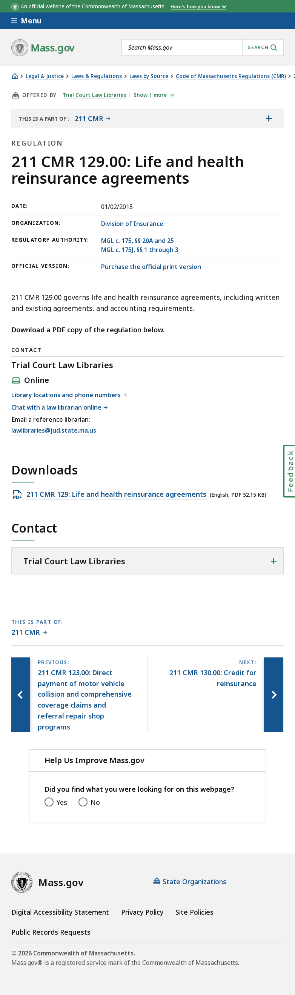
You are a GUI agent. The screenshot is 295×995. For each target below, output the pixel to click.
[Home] (14, 76)
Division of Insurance (132, 224)
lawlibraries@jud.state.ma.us (53, 430)
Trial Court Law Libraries (94, 95)
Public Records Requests (51, 932)
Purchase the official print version (151, 267)
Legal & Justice (45, 76)
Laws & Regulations (96, 76)
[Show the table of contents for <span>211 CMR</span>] (268, 118)
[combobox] (202, 47)
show (151, 95)
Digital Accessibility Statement (60, 912)
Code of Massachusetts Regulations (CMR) (231, 76)
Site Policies (194, 912)
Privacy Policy (142, 912)
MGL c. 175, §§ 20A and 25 (137, 240)
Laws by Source (148, 76)
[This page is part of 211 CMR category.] (29, 633)
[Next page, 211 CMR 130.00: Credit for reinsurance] (273, 694)
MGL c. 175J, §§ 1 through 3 (139, 250)
